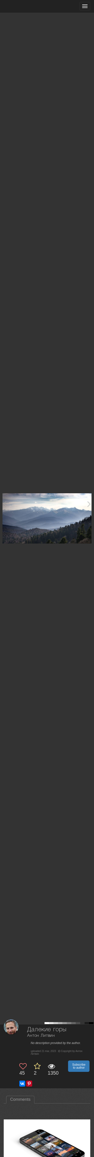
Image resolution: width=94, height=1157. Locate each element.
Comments (20, 1099)
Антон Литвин (41, 1036)
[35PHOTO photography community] (23, 6)
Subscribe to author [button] (78, 1066)
